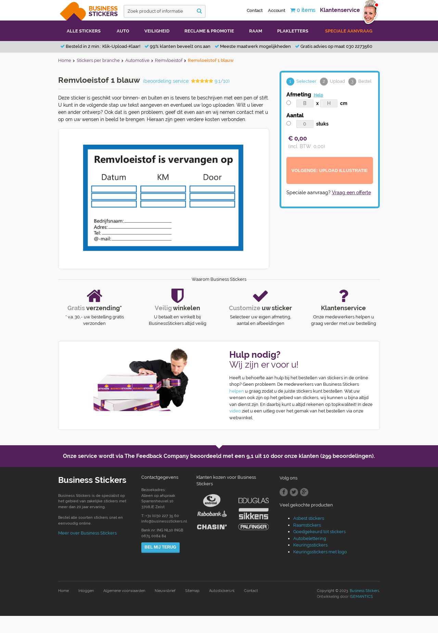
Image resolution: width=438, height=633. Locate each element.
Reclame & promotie (209, 31)
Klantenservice (340, 10)
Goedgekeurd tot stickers (319, 531)
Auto (123, 31)
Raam (255, 31)
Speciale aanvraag (348, 31)
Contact (255, 10)
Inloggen (86, 591)
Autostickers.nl (221, 591)
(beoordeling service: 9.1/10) (186, 81)
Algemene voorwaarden (124, 591)
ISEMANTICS (361, 596)
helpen (236, 391)
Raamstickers (307, 525)
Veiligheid (156, 31)
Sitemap (192, 591)
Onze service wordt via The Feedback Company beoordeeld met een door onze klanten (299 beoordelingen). (219, 456)
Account (276, 10)
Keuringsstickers (310, 545)
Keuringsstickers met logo (320, 551)
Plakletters (292, 31)
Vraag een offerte (351, 192)
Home (63, 591)
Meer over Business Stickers (87, 533)
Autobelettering (309, 538)
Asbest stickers (308, 518)
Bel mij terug (160, 547)
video (235, 410)
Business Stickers (364, 591)
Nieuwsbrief (165, 591)
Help (318, 95)
